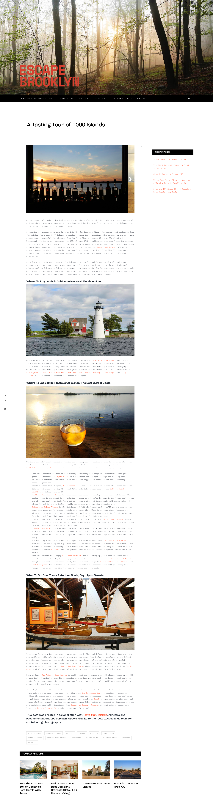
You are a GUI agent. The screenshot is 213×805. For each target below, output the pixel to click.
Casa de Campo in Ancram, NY (168, 174)
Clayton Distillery (42, 528)
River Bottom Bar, (109, 562)
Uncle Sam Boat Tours (72, 666)
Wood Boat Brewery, (72, 556)
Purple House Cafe (46, 708)
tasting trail (110, 738)
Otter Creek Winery (113, 519)
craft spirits (35, 738)
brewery (70, 733)
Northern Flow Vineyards (44, 495)
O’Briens (124, 562)
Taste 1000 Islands (107, 247)
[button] (169, 98)
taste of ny (92, 738)
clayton (94, 733)
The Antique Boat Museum (54, 675)
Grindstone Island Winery (45, 507)
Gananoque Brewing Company (84, 705)
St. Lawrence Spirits (115, 540)
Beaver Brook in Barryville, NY (169, 159)
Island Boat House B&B (59, 372)
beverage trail (53, 733)
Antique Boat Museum (121, 559)
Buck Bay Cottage (81, 372)
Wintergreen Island (36, 372)
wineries (32, 742)
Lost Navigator (39, 565)
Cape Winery (69, 486)
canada (82, 733)
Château (55, 550)
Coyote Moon (62, 477)
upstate (126, 738)
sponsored (76, 738)
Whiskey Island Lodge (103, 372)
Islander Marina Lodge (103, 360)
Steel (96, 699)
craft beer (108, 733)
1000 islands (34, 733)
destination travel (57, 738)
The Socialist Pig (91, 693)
